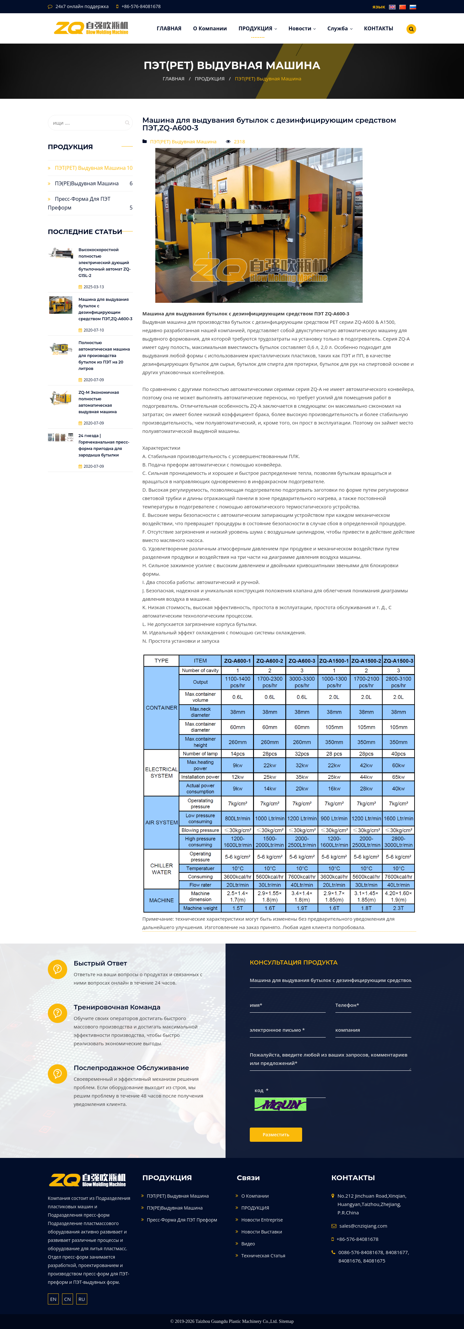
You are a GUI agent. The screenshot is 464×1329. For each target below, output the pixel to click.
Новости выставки (261, 1232)
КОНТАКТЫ (378, 28)
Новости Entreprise (262, 1220)
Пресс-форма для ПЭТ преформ (182, 1220)
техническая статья (263, 1255)
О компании (210, 28)
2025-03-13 (91, 287)
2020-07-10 (91, 330)
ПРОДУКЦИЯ (257, 28)
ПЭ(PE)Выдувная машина (87, 183)
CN (67, 1299)
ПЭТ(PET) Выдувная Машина (268, 78)
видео (248, 1244)
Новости (302, 28)
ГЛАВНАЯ (169, 28)
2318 (239, 141)
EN (53, 1299)
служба (339, 28)
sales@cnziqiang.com (363, 1225)
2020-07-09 (91, 380)
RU (82, 1299)
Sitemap (286, 1321)
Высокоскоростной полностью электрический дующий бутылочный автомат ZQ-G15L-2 (105, 262)
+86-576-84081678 (141, 6)
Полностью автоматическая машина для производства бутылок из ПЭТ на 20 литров (104, 355)
